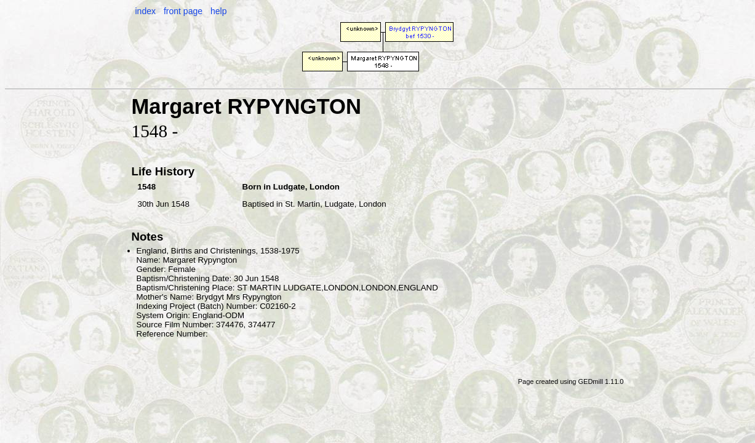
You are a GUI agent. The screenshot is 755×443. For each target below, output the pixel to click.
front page (183, 11)
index (145, 11)
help (218, 11)
